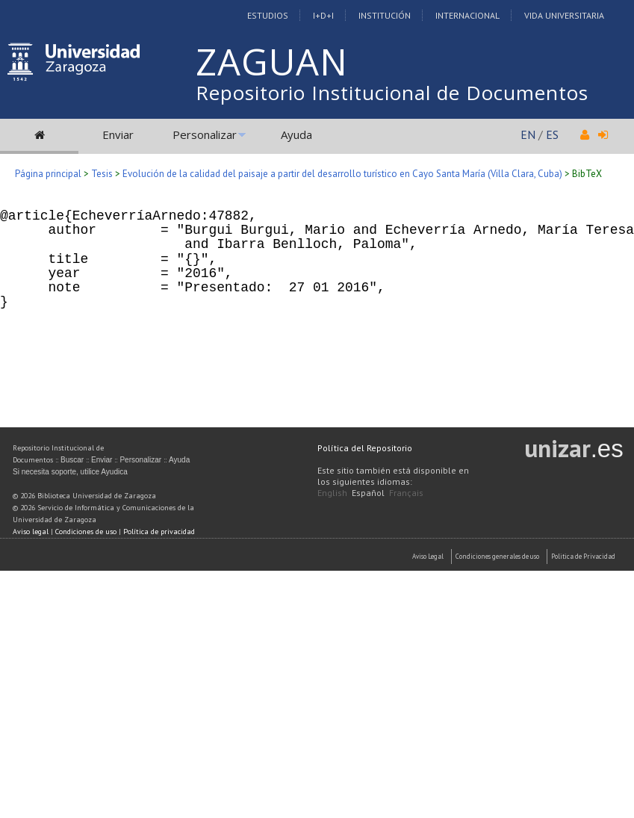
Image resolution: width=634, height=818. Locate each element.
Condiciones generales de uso (497, 556)
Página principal (48, 173)
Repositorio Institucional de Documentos (392, 92)
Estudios (267, 15)
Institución (384, 15)
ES (552, 134)
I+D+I (323, 15)
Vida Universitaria (564, 15)
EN (527, 134)
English (332, 492)
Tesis (102, 173)
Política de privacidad (159, 531)
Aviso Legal (428, 556)
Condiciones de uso (85, 531)
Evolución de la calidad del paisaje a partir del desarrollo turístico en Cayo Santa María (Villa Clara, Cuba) (342, 173)
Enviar (118, 134)
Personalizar (205, 134)
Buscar (72, 460)
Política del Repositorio (364, 447)
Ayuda (296, 134)
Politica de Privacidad (583, 556)
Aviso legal (31, 531)
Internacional (467, 15)
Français (406, 492)
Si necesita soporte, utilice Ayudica (70, 472)
